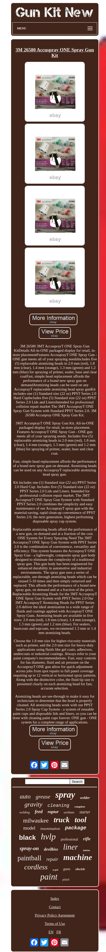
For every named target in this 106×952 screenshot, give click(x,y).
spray (65, 795)
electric (80, 869)
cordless (36, 867)
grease (43, 796)
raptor (53, 811)
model (29, 828)
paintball (29, 858)
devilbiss (51, 849)
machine (77, 857)
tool (81, 819)
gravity (34, 804)
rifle (87, 838)
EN (51, 932)
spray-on (29, 848)
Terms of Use (55, 924)
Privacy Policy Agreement (55, 915)
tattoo (86, 850)
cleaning (58, 805)
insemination (50, 829)
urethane (69, 812)
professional (69, 839)
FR (58, 932)
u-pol (55, 869)
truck (62, 820)
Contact (55, 907)
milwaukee (36, 820)
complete (79, 806)
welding (24, 812)
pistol (65, 879)
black (27, 837)
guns (66, 869)
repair (52, 859)
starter (84, 812)
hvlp (48, 836)
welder (85, 798)
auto (25, 796)
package (75, 828)
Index (54, 899)
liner (70, 847)
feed (39, 811)
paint (48, 876)
